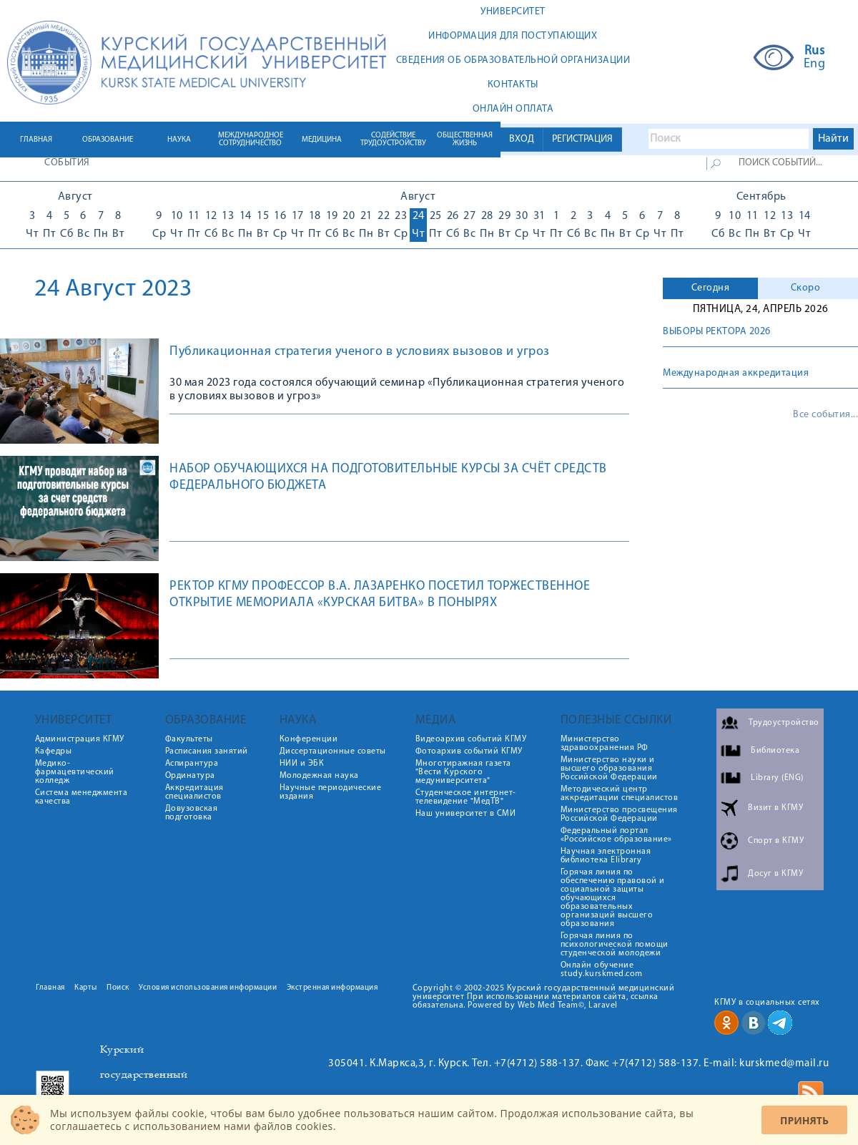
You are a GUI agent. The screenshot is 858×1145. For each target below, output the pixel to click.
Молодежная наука (319, 775)
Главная (50, 988)
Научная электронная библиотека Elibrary (606, 855)
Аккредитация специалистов (194, 792)
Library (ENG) (777, 778)
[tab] (710, 288)
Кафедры (53, 751)
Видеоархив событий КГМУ (471, 739)
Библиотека (775, 750)
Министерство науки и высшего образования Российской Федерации (609, 768)
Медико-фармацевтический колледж (74, 772)
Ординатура (190, 775)
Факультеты (189, 739)
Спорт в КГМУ (776, 841)
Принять (804, 1120)
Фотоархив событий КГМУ (469, 751)
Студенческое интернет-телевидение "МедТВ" (465, 797)
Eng (815, 64)
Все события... (825, 415)
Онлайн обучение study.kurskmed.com (602, 969)
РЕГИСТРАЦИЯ (582, 139)
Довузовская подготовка (191, 813)
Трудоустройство (784, 722)
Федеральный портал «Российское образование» (616, 835)
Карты (85, 988)
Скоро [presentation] (806, 288)
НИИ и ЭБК (302, 763)
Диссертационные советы (333, 751)
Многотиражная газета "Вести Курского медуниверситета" (463, 772)
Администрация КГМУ (79, 739)
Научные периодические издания (331, 792)
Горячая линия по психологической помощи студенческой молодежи (615, 945)
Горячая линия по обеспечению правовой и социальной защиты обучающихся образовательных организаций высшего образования (613, 898)
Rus (814, 51)
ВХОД (521, 139)
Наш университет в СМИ (465, 813)
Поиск (118, 988)
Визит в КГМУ (775, 808)
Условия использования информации (208, 988)
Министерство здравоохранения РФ (605, 743)
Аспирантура (192, 763)
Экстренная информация (332, 988)
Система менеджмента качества (81, 797)
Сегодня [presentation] (710, 288)
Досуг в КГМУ (775, 873)
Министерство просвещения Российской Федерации (619, 814)
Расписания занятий (206, 751)
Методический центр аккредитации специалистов (620, 793)
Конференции (309, 739)
